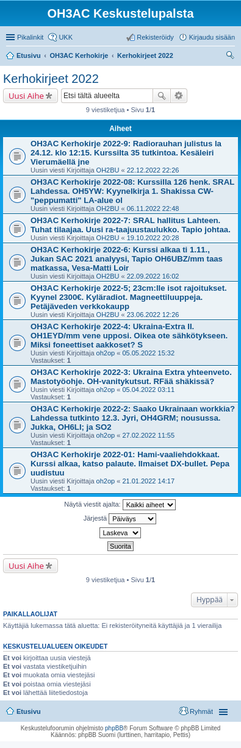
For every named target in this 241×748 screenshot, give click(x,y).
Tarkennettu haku (179, 95)
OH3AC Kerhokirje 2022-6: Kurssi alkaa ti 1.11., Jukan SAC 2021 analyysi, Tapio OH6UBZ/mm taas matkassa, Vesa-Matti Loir (127, 258)
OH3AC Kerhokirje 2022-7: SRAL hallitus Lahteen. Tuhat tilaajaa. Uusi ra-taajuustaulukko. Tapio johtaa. (131, 225)
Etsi (162, 95)
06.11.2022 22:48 (153, 208)
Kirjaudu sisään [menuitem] (212, 37)
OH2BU (108, 170)
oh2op (105, 353)
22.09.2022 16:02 (153, 276)
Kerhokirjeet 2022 (51, 78)
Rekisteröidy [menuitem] (155, 37)
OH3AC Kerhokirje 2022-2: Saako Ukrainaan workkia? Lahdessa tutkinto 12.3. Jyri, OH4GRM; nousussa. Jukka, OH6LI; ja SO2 (133, 418)
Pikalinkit (30, 37)
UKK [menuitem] (66, 37)
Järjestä (120, 518)
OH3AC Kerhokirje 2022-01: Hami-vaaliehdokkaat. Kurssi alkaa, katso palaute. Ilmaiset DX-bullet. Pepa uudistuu (130, 463)
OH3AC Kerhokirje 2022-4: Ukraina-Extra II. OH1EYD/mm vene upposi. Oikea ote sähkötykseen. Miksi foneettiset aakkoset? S (129, 335)
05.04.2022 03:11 (148, 389)
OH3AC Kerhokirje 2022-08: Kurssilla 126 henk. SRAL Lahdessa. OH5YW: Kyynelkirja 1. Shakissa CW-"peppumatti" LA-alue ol (132, 191)
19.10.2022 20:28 (153, 237)
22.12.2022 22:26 (153, 170)
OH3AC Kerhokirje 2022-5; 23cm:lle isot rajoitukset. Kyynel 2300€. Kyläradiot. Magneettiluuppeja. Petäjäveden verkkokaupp (129, 297)
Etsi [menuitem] (231, 57)
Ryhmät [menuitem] (201, 711)
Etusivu (28, 711)
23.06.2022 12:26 (153, 314)
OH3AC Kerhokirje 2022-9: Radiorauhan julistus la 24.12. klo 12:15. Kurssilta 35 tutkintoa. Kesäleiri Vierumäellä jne (126, 152)
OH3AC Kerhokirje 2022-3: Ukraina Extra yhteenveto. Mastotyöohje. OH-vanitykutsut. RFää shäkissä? (131, 377)
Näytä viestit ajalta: (119, 504)
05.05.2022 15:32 (148, 353)
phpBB (114, 728)
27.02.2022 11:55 (148, 435)
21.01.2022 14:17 (148, 481)
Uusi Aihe (26, 95)
